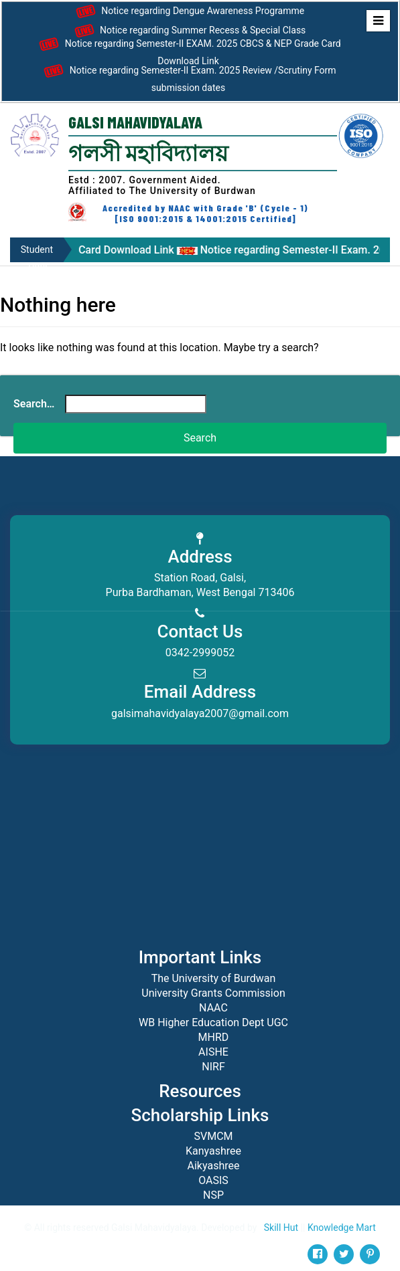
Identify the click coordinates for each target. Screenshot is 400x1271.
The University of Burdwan (213, 978)
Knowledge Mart (342, 1227)
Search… (33, 403)
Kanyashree (213, 1151)
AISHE (213, 1052)
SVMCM (213, 1136)
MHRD (213, 1037)
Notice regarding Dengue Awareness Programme (188, 11)
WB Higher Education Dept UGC (213, 1022)
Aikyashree (214, 1165)
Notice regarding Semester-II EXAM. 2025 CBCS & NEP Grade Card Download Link (188, 50)
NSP (213, 1195)
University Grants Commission (213, 993)
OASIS (213, 1180)
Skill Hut (281, 1227)
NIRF (213, 1066)
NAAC (213, 1007)
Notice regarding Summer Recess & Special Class (188, 31)
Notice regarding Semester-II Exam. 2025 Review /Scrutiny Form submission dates (188, 77)
